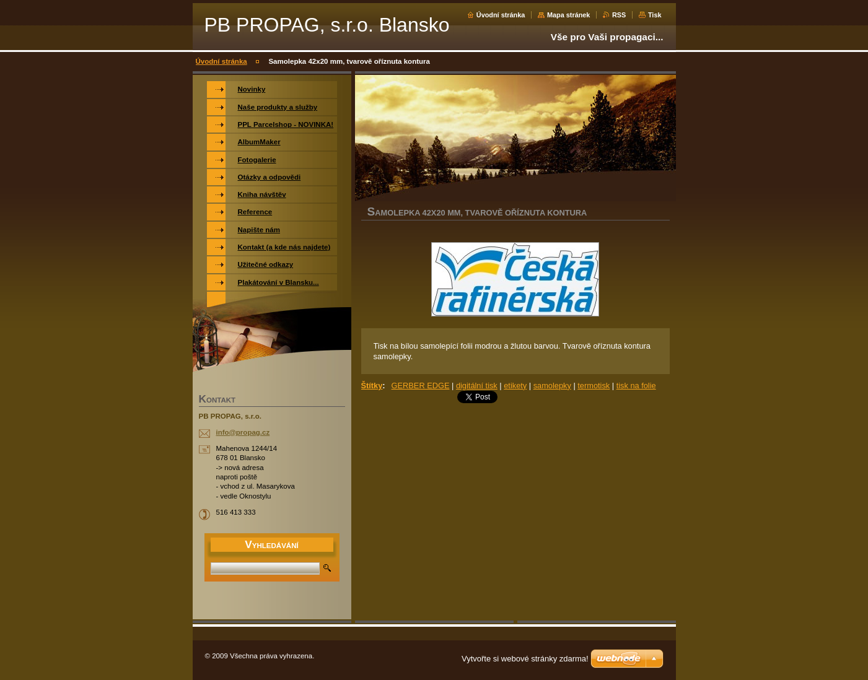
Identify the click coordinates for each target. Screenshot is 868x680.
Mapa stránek (568, 15)
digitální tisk (477, 385)
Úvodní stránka (500, 15)
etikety (515, 385)
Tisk (655, 15)
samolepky (552, 385)
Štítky (372, 385)
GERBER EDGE (421, 385)
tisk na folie (636, 385)
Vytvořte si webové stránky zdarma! (525, 658)
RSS (619, 15)
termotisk (593, 385)
